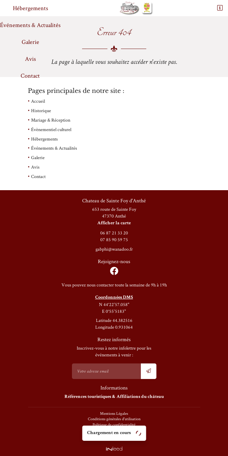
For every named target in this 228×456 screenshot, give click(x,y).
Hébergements (30, 8)
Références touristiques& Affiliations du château (114, 397)
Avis (30, 58)
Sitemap (114, 435)
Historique (41, 110)
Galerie (30, 42)
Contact (30, 75)
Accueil (38, 101)
